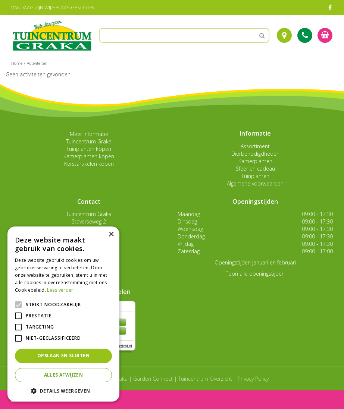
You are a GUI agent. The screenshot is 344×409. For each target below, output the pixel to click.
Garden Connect (153, 378)
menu (25, 399)
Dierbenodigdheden (255, 153)
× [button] (111, 234)
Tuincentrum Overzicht (205, 378)
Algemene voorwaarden (255, 183)
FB (330, 7)
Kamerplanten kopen (88, 156)
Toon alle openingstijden (255, 273)
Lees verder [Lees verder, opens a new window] (60, 290)
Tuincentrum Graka (89, 141)
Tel (304, 35)
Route (284, 35)
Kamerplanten (255, 161)
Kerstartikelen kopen (89, 163)
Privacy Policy (253, 378)
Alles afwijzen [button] (63, 375)
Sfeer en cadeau (255, 168)
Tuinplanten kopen (88, 148)
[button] (63, 390)
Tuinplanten (255, 176)
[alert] (63, 314)
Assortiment (255, 146)
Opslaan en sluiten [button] (63, 355)
